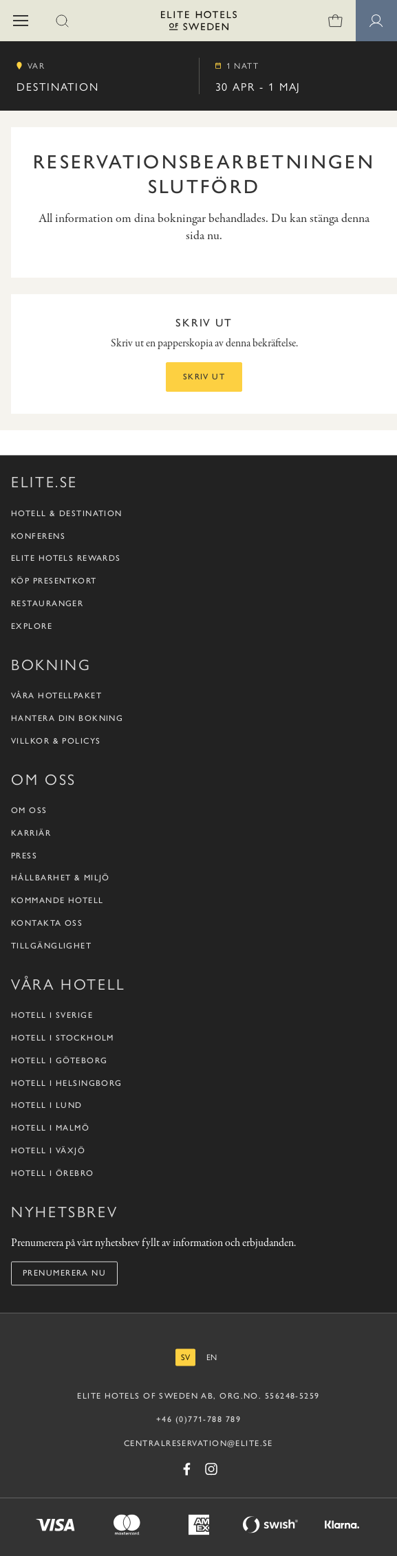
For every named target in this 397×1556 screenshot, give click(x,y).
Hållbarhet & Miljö (60, 878)
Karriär (31, 833)
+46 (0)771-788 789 (198, 1419)
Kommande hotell (57, 901)
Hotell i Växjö (48, 1150)
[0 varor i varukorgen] (335, 20)
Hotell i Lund (47, 1106)
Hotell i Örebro (52, 1173)
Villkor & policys (55, 741)
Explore (31, 626)
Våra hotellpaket (56, 696)
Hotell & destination (66, 513)
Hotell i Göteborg (59, 1060)
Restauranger (47, 603)
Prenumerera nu (64, 1273)
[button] (20, 20)
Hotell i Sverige (52, 1016)
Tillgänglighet (51, 946)
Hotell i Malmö (50, 1128)
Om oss (29, 811)
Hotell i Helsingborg (66, 1083)
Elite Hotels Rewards (66, 559)
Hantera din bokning (67, 718)
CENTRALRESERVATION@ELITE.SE (198, 1444)
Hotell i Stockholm (62, 1038)
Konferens (38, 536)
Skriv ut (204, 376)
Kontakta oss (47, 923)
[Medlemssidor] (376, 20)
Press (24, 855)
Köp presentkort (54, 581)
